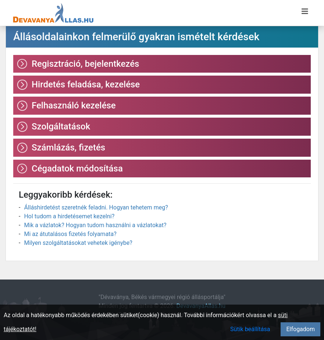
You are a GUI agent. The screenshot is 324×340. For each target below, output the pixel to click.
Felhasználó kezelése (74, 105)
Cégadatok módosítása (77, 168)
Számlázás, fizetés (68, 147)
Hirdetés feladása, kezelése (86, 84)
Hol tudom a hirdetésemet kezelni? (69, 216)
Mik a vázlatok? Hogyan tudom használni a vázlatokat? (95, 225)
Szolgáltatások (61, 126)
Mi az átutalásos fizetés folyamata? (70, 233)
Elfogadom (300, 329)
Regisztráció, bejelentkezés (85, 64)
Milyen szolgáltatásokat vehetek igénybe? (78, 242)
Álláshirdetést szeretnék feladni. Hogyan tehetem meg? (96, 207)
